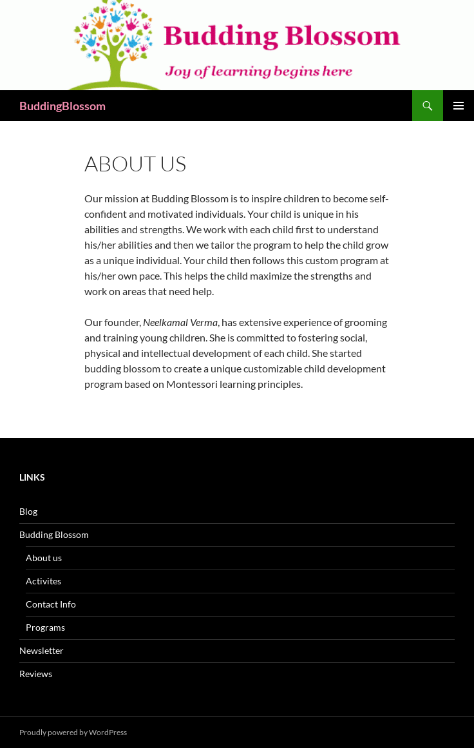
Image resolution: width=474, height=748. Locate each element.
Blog (28, 511)
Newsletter (41, 650)
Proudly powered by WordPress (73, 732)
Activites (43, 580)
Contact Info (51, 604)
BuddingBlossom (62, 106)
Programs (45, 627)
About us (44, 557)
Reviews (35, 673)
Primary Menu (458, 105)
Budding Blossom (54, 534)
